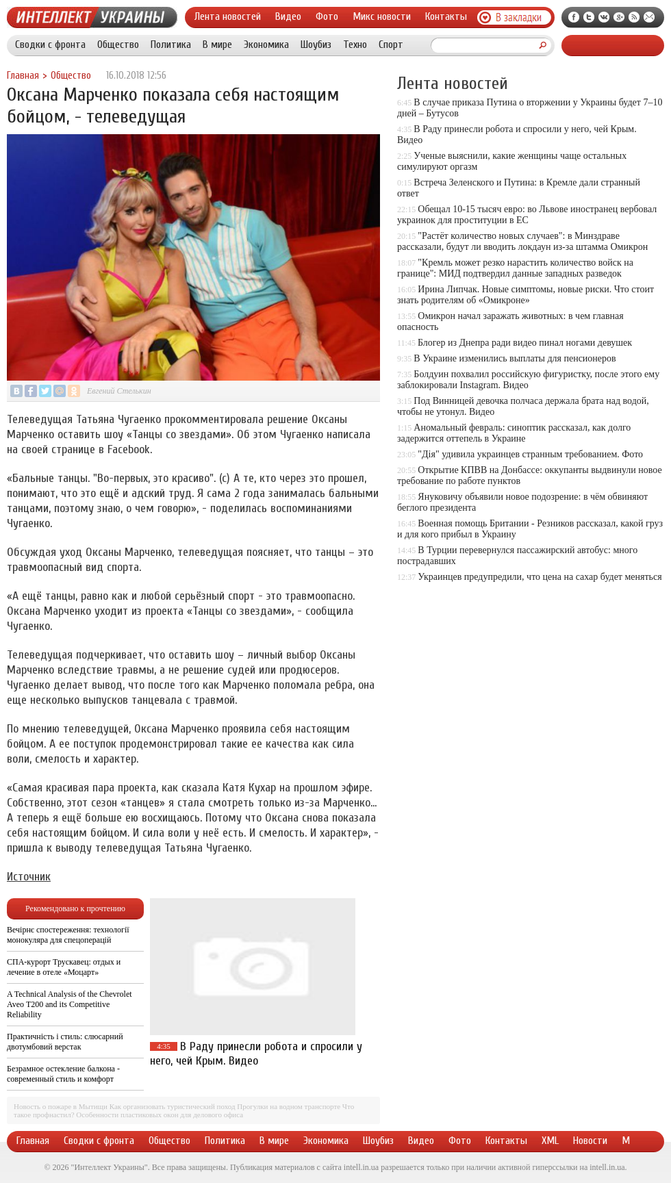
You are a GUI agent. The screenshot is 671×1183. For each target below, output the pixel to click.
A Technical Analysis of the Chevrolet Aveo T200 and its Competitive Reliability (69, 1004)
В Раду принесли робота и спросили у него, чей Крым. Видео (256, 1053)
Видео (288, 16)
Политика (171, 44)
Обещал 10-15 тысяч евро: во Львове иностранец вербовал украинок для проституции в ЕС (527, 214)
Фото (327, 16)
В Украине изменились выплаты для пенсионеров (515, 358)
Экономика (266, 44)
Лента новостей (227, 16)
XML (550, 1140)
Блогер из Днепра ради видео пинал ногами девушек (525, 343)
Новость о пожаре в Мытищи (60, 1106)
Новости (590, 1140)
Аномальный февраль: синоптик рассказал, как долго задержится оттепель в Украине (514, 433)
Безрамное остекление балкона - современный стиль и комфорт (63, 1074)
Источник (29, 876)
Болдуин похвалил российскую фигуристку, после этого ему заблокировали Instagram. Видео (528, 379)
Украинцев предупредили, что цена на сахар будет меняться (539, 577)
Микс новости (382, 16)
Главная (23, 75)
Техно (355, 44)
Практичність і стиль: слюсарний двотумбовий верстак (65, 1042)
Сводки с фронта (50, 44)
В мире (217, 44)
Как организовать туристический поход (173, 1106)
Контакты (446, 16)
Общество (118, 44)
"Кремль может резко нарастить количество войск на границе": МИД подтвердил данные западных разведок (515, 268)
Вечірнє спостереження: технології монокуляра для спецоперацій (68, 935)
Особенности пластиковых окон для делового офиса (159, 1114)
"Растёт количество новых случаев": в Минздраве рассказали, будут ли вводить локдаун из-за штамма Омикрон (522, 241)
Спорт (391, 44)
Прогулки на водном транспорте (288, 1106)
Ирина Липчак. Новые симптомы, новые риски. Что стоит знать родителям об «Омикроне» (525, 294)
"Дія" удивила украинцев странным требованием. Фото (530, 454)
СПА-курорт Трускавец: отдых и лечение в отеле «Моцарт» (64, 967)
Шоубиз (316, 44)
